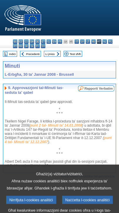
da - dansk (32, 41)
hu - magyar (93, 41)
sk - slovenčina (26, 46)
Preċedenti (32, 54)
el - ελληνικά (49, 41)
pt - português (15, 46)
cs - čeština (26, 41)
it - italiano (77, 41)
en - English (54, 41)
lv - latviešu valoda (82, 41)
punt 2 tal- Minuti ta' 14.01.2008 (56, 125)
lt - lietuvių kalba (88, 41)
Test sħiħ (75, 54)
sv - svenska (43, 46)
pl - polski (110, 41)
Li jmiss (50, 54)
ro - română (21, 46)
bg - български (15, 41)
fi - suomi (37, 46)
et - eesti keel (43, 41)
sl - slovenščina (32, 46)
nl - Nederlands (105, 41)
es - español (21, 41)
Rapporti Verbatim (99, 88)
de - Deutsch (37, 41)
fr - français (60, 41)
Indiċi (12, 54)
